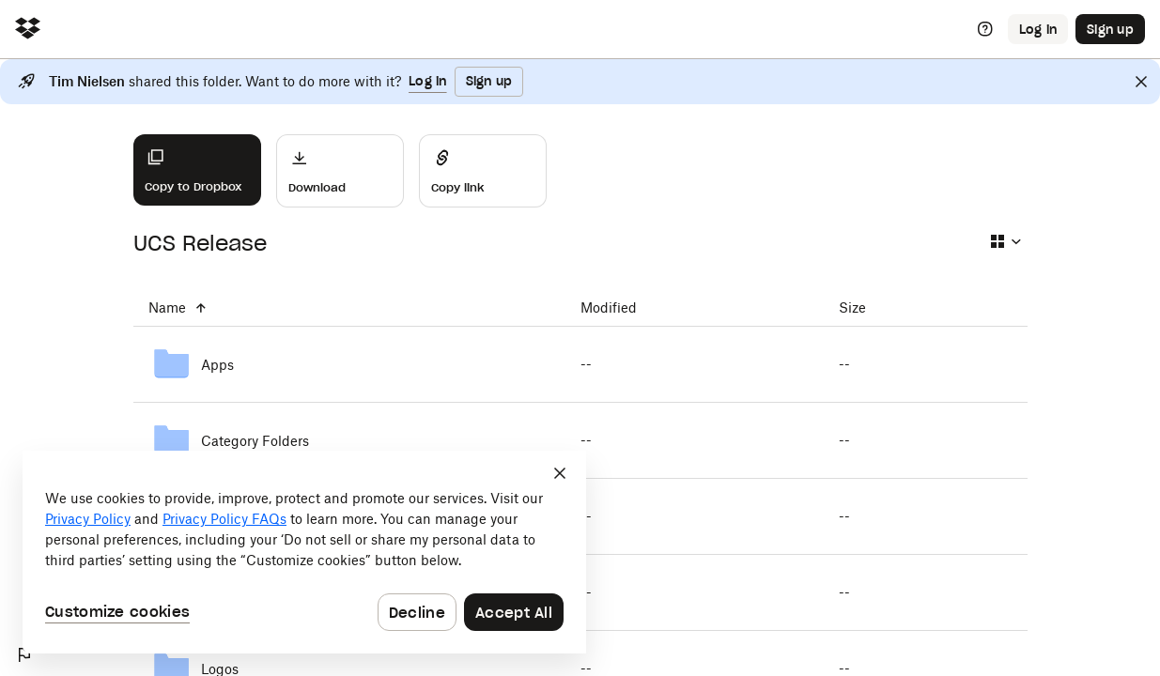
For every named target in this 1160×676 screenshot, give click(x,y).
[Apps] (349, 364)
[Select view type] (1005, 241)
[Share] (483, 170)
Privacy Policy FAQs (224, 519)
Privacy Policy (88, 519)
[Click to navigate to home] (27, 29)
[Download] (340, 170)
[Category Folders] (349, 440)
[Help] (985, 29)
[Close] (1141, 82)
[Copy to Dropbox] (197, 170)
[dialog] (304, 552)
